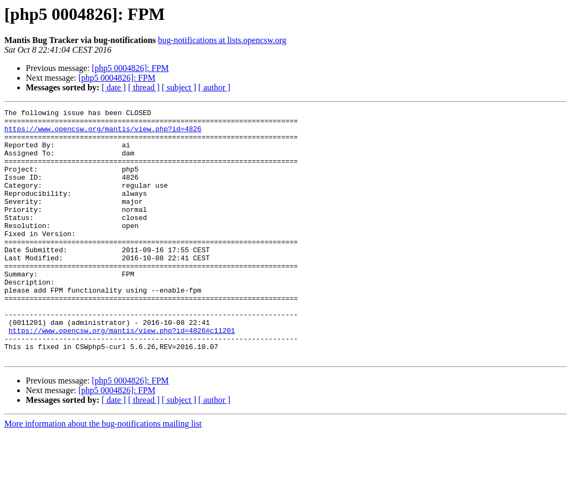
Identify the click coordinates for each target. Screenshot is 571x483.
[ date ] (114, 87)
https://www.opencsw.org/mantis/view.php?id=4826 (103, 133)
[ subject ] (179, 87)
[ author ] (214, 87)
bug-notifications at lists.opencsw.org (222, 40)
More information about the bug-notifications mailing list (103, 473)
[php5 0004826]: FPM (130, 68)
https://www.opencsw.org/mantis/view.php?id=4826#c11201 (122, 375)
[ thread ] (144, 87)
